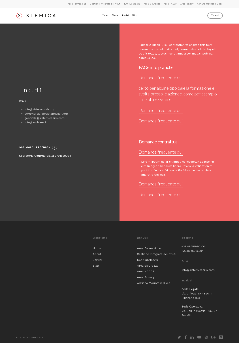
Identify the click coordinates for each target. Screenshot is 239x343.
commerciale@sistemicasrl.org (46, 113)
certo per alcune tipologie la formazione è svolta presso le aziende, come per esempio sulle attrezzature (178, 93)
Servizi (97, 260)
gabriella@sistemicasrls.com (45, 118)
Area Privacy (145, 277)
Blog (96, 265)
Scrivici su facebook (34, 147)
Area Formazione (149, 248)
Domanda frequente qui (161, 77)
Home (97, 248)
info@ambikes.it (36, 122)
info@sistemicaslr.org (39, 109)
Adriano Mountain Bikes (153, 283)
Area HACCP (145, 271)
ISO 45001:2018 (147, 260)
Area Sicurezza (147, 265)
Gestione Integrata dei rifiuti (156, 254)
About (97, 254)
